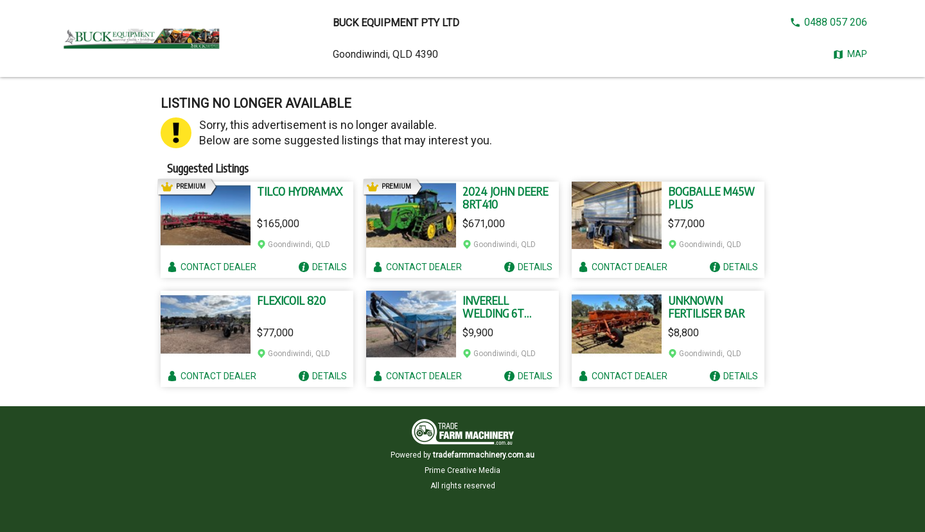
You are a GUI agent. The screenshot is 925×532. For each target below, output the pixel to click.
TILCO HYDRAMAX (299, 191)
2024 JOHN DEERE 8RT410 (505, 197)
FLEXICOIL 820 (291, 300)
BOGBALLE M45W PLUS (711, 197)
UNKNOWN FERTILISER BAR (706, 307)
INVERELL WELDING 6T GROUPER (493, 307)
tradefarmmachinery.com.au (483, 454)
